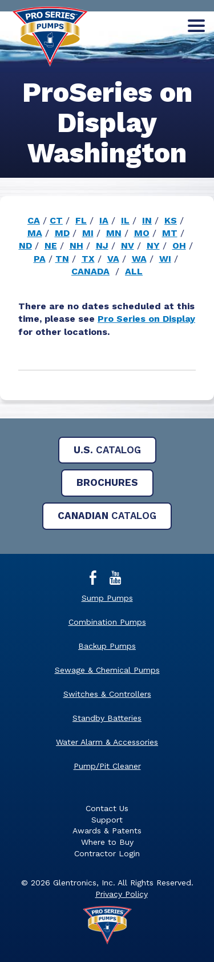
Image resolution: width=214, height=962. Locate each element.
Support (107, 819)
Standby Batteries (107, 718)
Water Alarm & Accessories (107, 742)
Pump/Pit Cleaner (107, 766)
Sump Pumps (107, 597)
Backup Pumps (107, 645)
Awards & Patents (107, 830)
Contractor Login (107, 853)
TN (62, 258)
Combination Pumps (107, 621)
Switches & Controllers (107, 693)
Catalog (107, 450)
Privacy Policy (121, 894)
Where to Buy (107, 842)
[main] (107, 245)
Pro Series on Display (146, 318)
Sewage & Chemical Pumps (107, 669)
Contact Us (107, 808)
